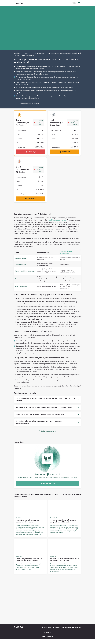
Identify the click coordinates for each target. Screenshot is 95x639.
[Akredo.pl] (18, 3)
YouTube (76, 627)
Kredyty (47, 632)
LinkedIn (66, 627)
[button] (47, 399)
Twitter (56, 627)
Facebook (46, 627)
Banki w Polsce (47, 636)
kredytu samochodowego (57, 220)
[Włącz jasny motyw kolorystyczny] (74, 3)
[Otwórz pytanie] (78, 399)
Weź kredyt (30, 152)
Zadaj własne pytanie (47, 431)
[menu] (79, 3)
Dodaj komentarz (47, 483)
